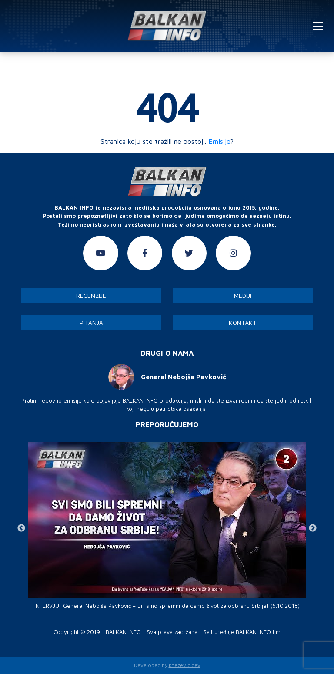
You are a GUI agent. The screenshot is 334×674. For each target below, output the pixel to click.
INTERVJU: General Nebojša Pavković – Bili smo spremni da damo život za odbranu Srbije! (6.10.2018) (167, 606)
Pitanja (91, 322)
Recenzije (91, 295)
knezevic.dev (184, 665)
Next (312, 528)
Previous (21, 528)
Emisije (219, 141)
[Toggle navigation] (318, 26)
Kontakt (243, 322)
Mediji (242, 295)
